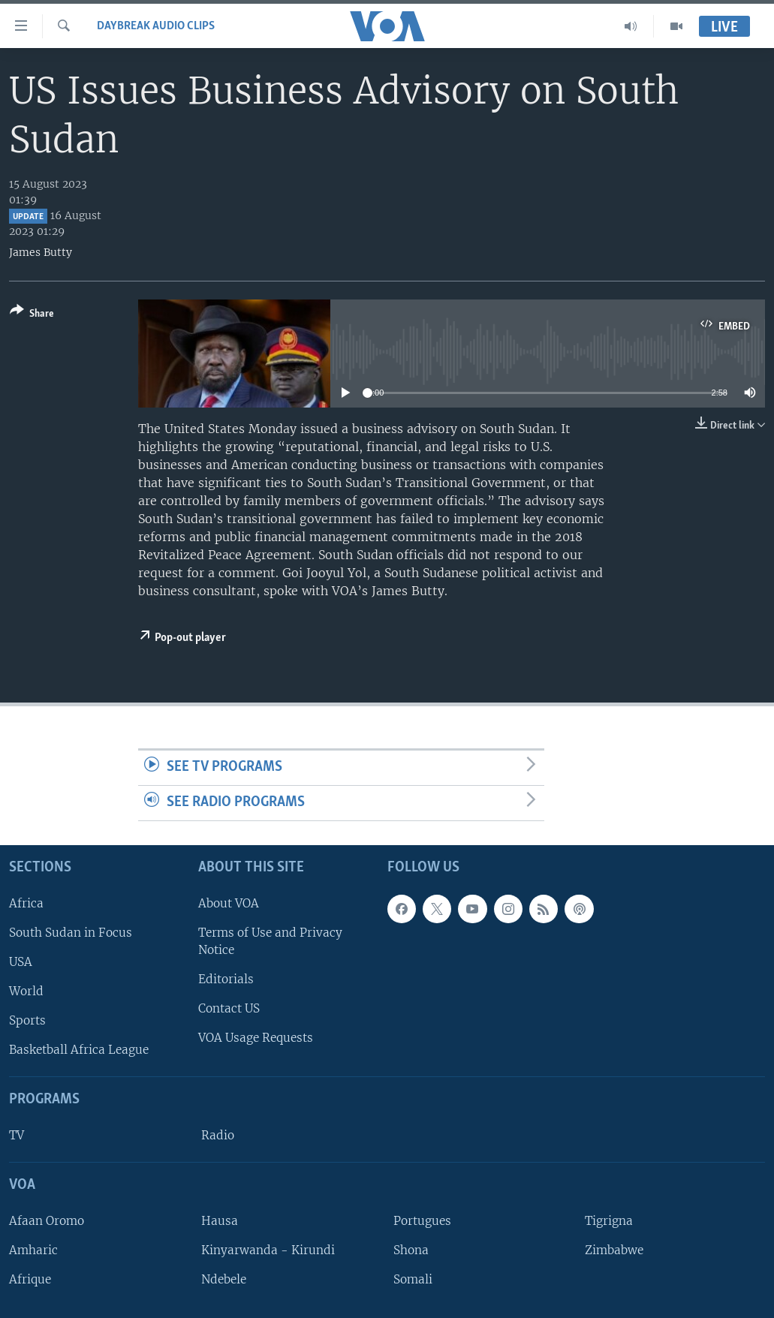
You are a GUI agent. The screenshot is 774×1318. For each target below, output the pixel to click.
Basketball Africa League (79, 1050)
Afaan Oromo (46, 1221)
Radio (217, 1135)
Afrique (30, 1279)
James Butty (40, 252)
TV (16, 1135)
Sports (27, 1020)
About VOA (228, 902)
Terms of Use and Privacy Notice (270, 941)
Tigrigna (609, 1221)
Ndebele (223, 1279)
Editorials (226, 979)
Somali (412, 1279)
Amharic (33, 1250)
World (26, 991)
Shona (411, 1250)
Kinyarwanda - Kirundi (268, 1250)
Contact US (229, 1008)
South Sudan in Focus (70, 932)
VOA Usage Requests (255, 1038)
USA (20, 962)
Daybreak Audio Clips (156, 26)
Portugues (422, 1221)
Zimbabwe (614, 1250)
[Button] (32, 314)
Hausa (219, 1221)
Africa (26, 902)
